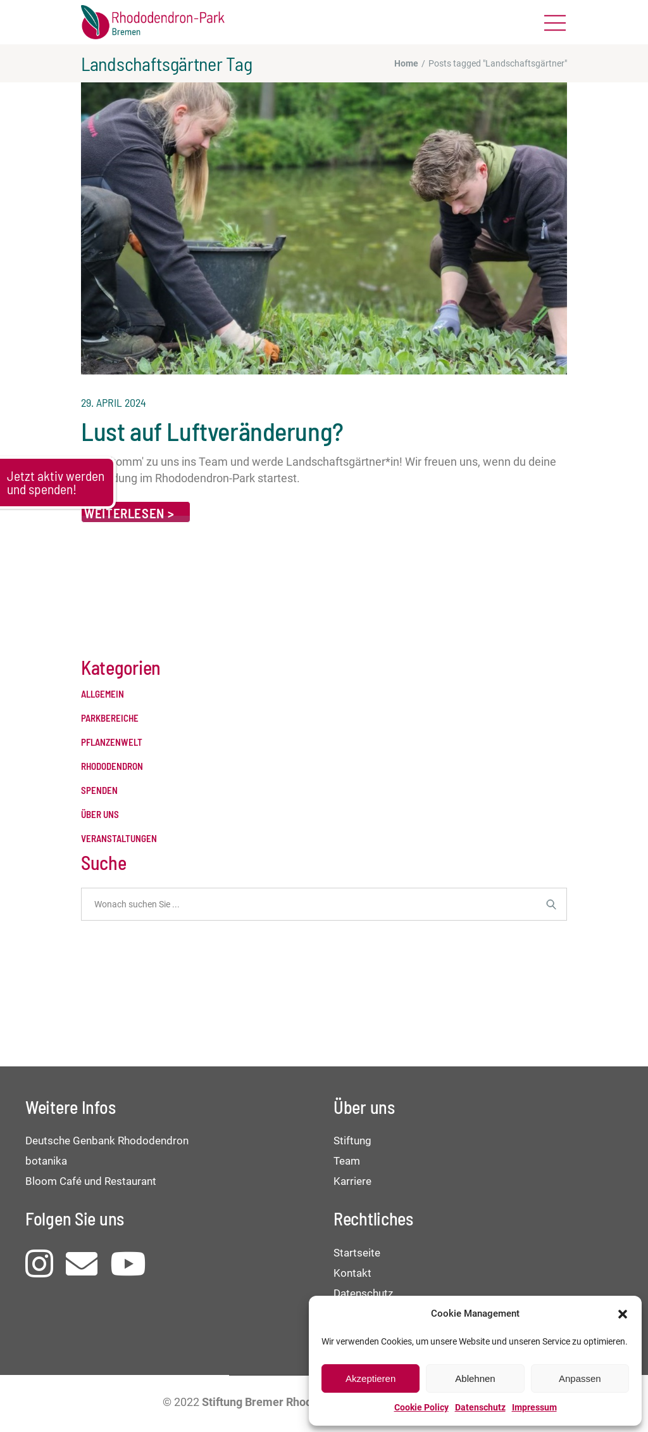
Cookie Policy (421, 1407)
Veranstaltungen (119, 838)
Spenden (99, 790)
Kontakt (352, 1273)
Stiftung (352, 1140)
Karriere (352, 1181)
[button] (622, 1314)
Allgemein (102, 694)
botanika (46, 1160)
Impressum (534, 1407)
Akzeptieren (371, 1378)
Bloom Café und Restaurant (90, 1181)
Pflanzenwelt (111, 742)
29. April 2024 (113, 402)
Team (346, 1160)
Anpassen (580, 1378)
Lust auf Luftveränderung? (212, 430)
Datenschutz (480, 1407)
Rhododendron (112, 766)
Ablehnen (475, 1378)
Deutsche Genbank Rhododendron (107, 1140)
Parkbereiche (110, 718)
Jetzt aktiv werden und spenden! (55, 482)
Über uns (100, 814)
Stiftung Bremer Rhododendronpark (293, 1402)
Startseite (356, 1252)
